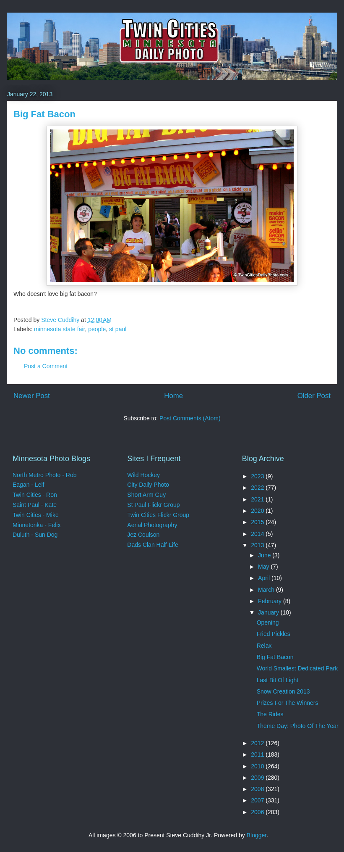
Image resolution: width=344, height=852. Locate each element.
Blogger (256, 835)
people (97, 329)
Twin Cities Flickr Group (158, 515)
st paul (117, 329)
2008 (258, 789)
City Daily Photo (148, 484)
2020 (258, 510)
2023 (258, 476)
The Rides (270, 714)
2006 (258, 812)
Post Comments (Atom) (189, 418)
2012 (258, 743)
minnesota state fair (59, 329)
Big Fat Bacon (275, 657)
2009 (258, 777)
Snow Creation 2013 (283, 691)
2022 (258, 487)
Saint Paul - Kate (35, 504)
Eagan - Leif (28, 484)
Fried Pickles (273, 633)
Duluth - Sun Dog (35, 534)
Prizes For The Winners (287, 702)
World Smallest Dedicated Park (297, 668)
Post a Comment (46, 366)
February (270, 601)
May (264, 566)
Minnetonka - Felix (36, 525)
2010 (258, 766)
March (267, 589)
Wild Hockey (143, 475)
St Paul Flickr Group (153, 504)
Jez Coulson (143, 534)
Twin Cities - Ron (35, 494)
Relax (264, 645)
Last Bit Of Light (278, 680)
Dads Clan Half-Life (152, 544)
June (265, 555)
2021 (258, 499)
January (269, 612)
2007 (258, 800)
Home (173, 396)
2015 (258, 522)
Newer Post (31, 396)
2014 (258, 533)
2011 (258, 754)
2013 (258, 545)
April (264, 578)
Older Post (314, 396)
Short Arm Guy (146, 494)
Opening (268, 622)
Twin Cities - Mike (36, 515)
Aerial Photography (152, 525)
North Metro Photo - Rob (45, 475)
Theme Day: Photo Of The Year (298, 726)
